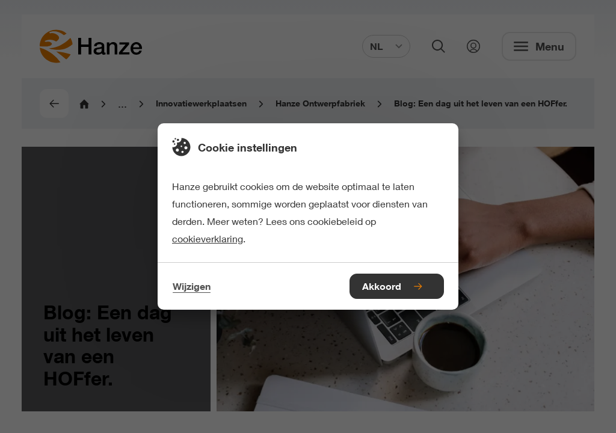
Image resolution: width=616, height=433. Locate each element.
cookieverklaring (207, 238)
